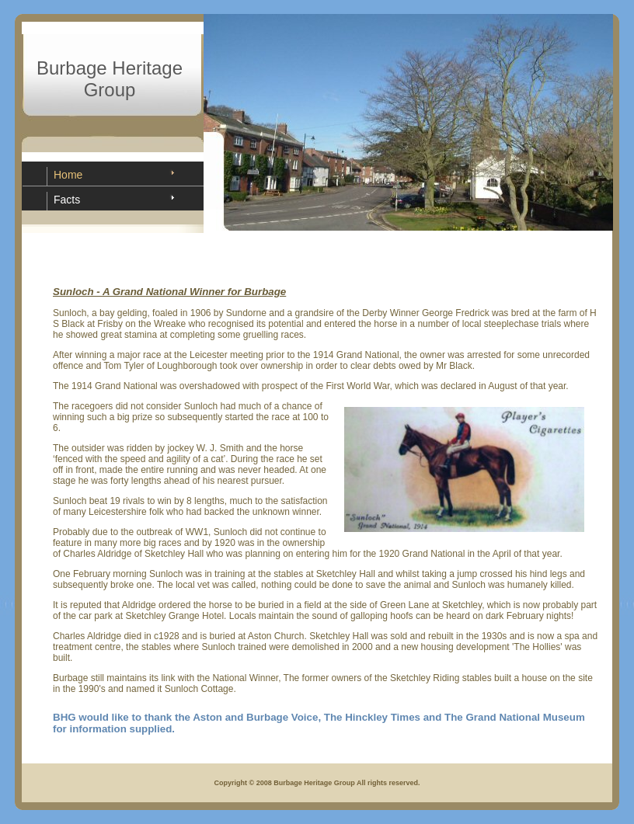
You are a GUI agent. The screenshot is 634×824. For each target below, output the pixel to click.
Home (68, 175)
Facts (67, 199)
